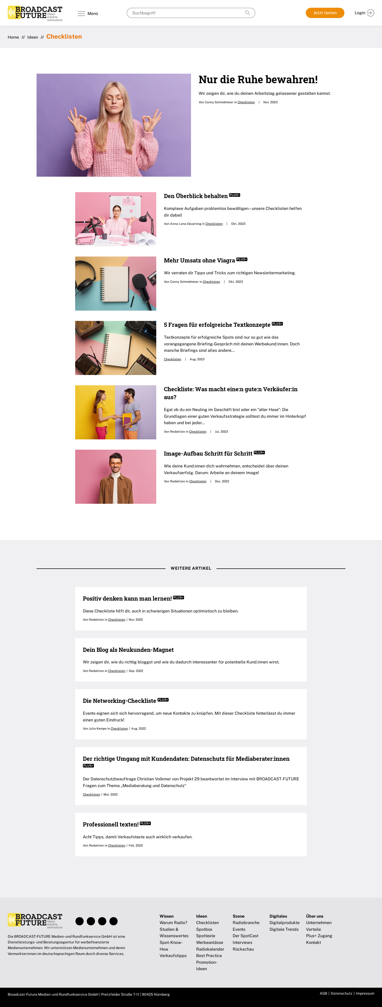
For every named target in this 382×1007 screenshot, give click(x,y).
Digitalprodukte (285, 922)
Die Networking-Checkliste (126, 700)
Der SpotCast (245, 935)
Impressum (365, 993)
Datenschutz (341, 993)
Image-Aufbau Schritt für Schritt (214, 453)
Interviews (242, 942)
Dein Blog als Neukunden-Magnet (128, 649)
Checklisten (246, 102)
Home (13, 37)
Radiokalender (210, 949)
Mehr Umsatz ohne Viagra (205, 260)
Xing (113, 921)
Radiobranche (246, 922)
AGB (323, 993)
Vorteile (313, 929)
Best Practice (209, 955)
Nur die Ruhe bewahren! (258, 79)
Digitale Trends (284, 929)
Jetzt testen (325, 12)
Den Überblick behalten (202, 196)
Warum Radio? (173, 922)
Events (239, 929)
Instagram (90, 921)
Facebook (79, 921)
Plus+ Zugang (319, 935)
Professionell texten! (117, 824)
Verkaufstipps (173, 955)
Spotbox (204, 929)
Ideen (32, 37)
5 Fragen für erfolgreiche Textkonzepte (223, 324)
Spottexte (205, 935)
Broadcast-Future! (35, 13)
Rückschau (243, 949)
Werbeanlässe (209, 942)
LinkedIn (102, 921)
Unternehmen (319, 922)
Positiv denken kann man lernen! (133, 598)
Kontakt (313, 942)
